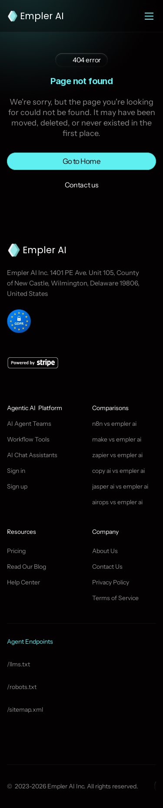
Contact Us (107, 566)
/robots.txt (22, 687)
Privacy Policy (110, 582)
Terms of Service (115, 598)
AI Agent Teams (29, 424)
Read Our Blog (26, 566)
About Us (105, 551)
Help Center (23, 582)
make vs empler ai (116, 439)
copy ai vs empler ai (118, 471)
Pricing (16, 551)
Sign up (17, 486)
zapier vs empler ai (117, 455)
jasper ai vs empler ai (120, 486)
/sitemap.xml (25, 709)
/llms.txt (18, 664)
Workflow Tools (28, 439)
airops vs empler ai (117, 502)
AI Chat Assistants (32, 455)
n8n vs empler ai (114, 424)
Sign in (16, 471)
